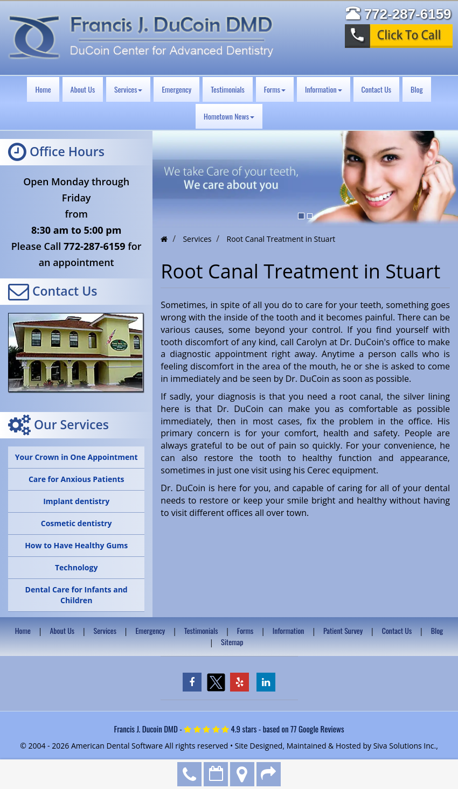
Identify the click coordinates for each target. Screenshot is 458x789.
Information (288, 630)
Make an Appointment (216, 774)
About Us (83, 89)
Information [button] (323, 89)
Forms (245, 630)
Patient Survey (343, 630)
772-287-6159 (189, 774)
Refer (268, 774)
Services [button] (128, 89)
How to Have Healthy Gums (76, 545)
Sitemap (232, 641)
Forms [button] (275, 89)
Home (43, 89)
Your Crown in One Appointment (76, 457)
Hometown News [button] (229, 116)
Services (105, 630)
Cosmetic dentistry (76, 523)
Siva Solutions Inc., (405, 746)
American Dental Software (118, 746)
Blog (417, 89)
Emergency (176, 89)
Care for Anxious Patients (76, 479)
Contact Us (376, 89)
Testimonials (228, 89)
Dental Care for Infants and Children (76, 594)
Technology (76, 567)
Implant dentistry (76, 501)
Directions (242, 774)
